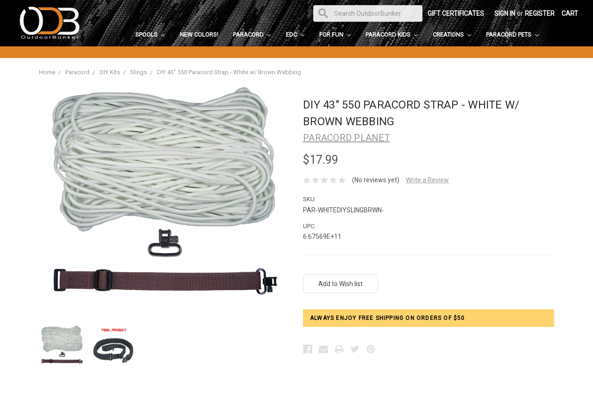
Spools (150, 34)
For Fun (335, 34)
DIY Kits (110, 72)
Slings (138, 72)
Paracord (252, 34)
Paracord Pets (512, 34)
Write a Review (427, 180)
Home (47, 72)
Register (540, 13)
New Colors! (199, 34)
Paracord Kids (392, 34)
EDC (295, 34)
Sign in (504, 13)
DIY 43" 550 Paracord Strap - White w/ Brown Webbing (229, 72)
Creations (452, 34)
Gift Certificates (456, 13)
